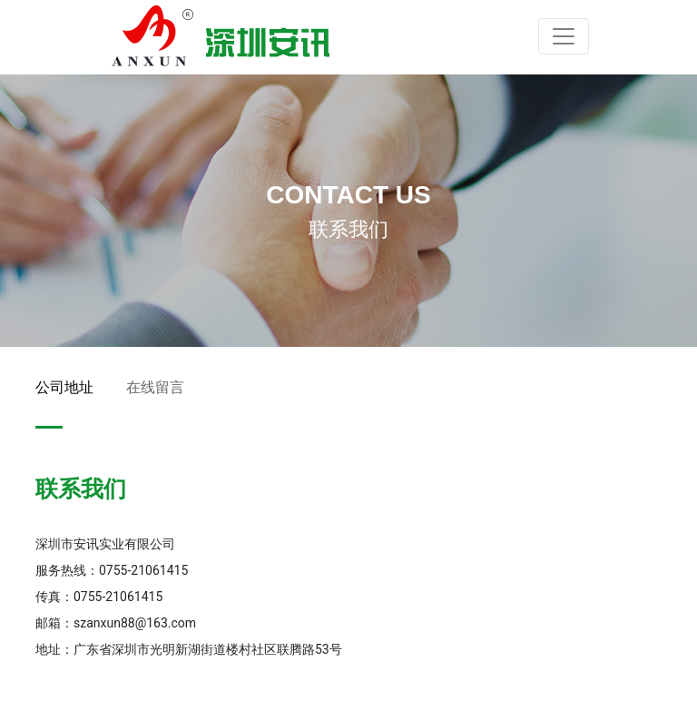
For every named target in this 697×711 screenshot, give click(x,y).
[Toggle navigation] (563, 36)
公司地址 (64, 387)
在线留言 (155, 387)
